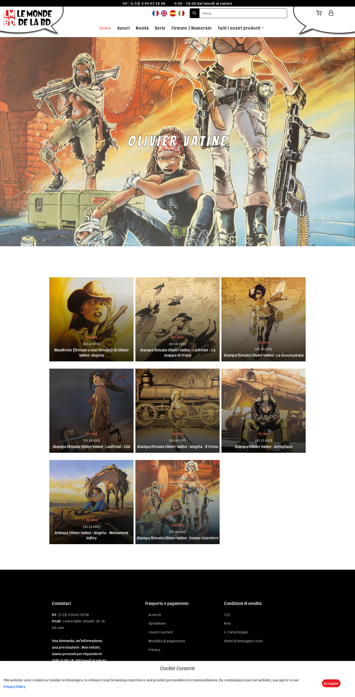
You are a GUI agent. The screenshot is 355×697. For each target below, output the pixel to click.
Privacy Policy (14, 686)
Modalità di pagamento (167, 640)
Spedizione (157, 623)
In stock (155, 614)
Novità (142, 28)
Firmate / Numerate (192, 28)
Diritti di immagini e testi (243, 640)
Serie (160, 28)
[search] (243, 13)
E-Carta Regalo (236, 632)
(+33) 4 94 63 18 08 (147, 3)
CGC (227, 614)
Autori (123, 28)
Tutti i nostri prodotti (239, 28)
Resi (227, 623)
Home (105, 28)
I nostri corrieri (161, 632)
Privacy (154, 649)
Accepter (331, 683)
